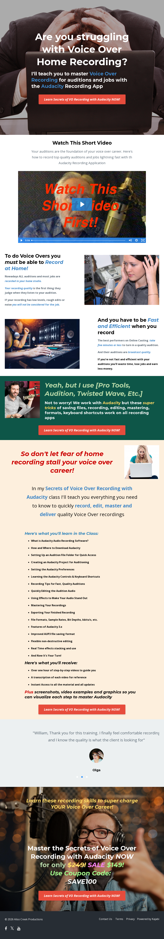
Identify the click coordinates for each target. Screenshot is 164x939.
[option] (82, 748)
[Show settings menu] (136, 240)
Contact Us (103, 919)
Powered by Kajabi (148, 919)
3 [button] (87, 777)
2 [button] (82, 777)
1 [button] (77, 777)
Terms (118, 919)
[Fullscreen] (143, 240)
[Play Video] (21, 240)
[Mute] (130, 240)
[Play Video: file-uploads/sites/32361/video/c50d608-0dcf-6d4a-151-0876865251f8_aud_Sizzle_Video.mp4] (82, 204)
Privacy (129, 919)
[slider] (78, 240)
